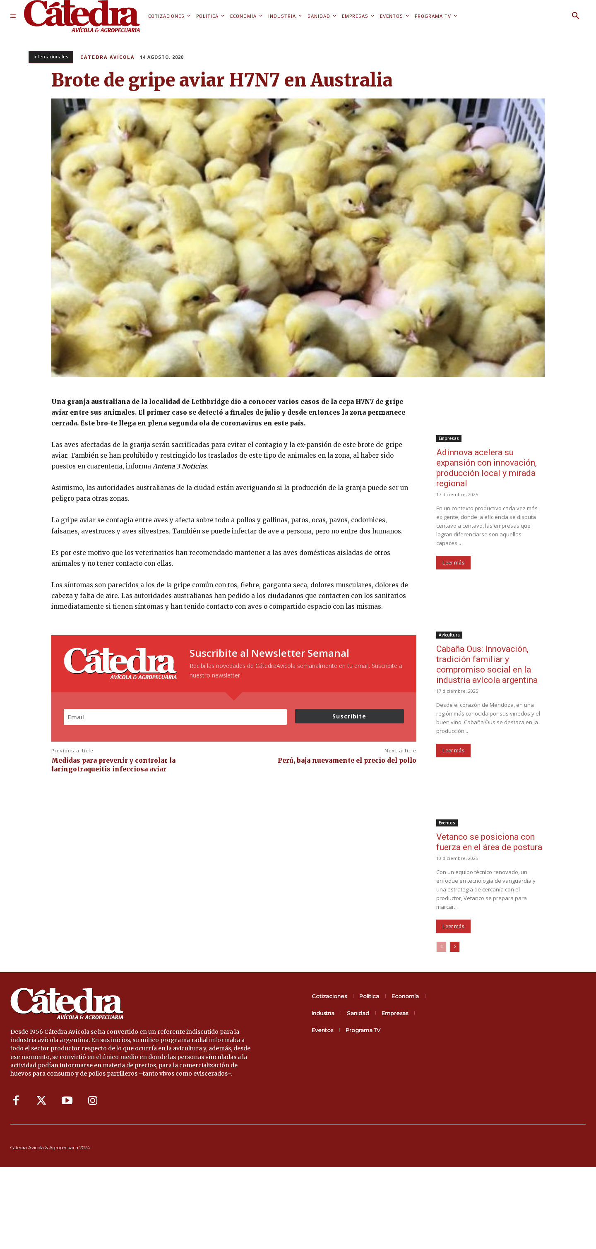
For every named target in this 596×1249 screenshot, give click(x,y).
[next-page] (454, 947)
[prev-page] (441, 947)
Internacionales (51, 57)
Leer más (453, 563)
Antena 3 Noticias (180, 466)
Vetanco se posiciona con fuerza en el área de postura (489, 842)
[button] (576, 16)
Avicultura (449, 635)
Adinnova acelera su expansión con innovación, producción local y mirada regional (486, 467)
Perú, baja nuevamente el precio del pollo (347, 760)
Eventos (447, 823)
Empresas (449, 438)
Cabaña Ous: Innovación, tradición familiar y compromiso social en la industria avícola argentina (487, 664)
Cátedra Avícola (107, 57)
